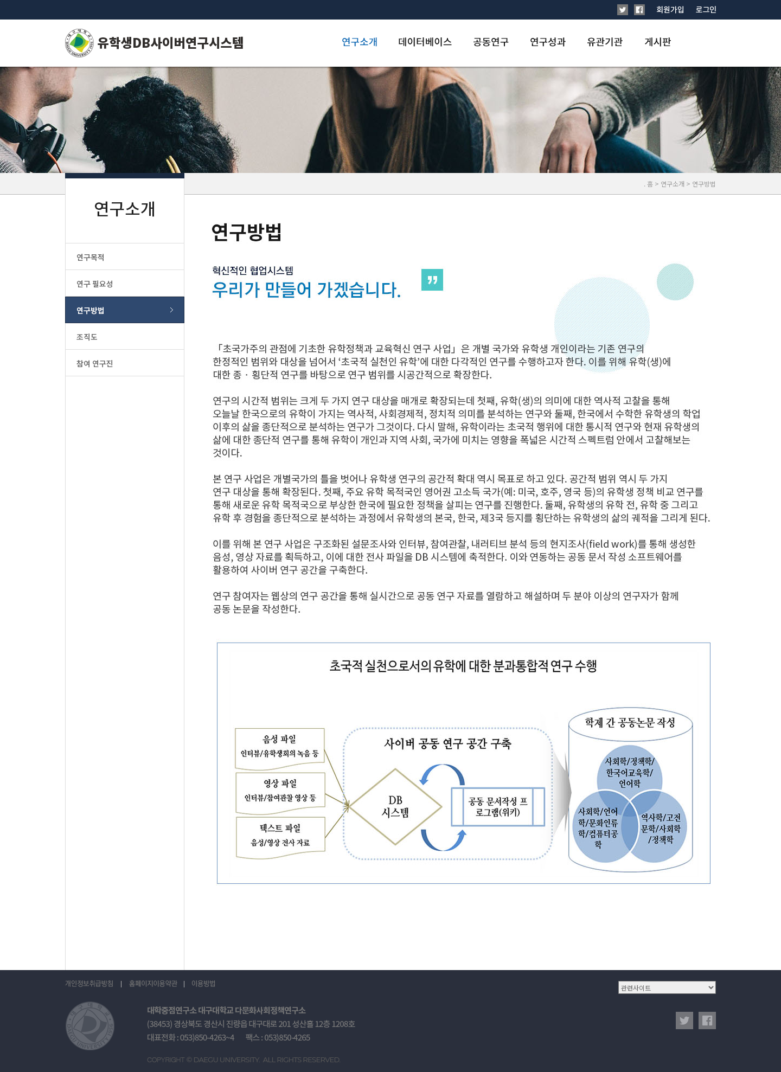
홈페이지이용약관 (152, 984)
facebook (707, 1020)
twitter (684, 1020)
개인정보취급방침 (93, 984)
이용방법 (203, 984)
